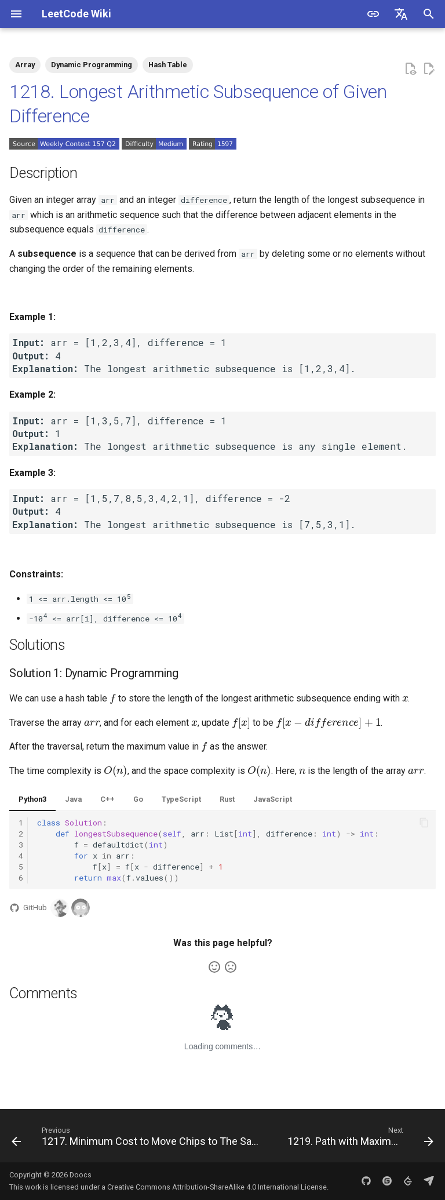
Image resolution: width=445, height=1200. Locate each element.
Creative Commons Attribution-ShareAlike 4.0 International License (217, 1187)
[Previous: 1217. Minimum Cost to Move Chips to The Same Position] (139, 1139)
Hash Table (167, 64)
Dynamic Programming (91, 64)
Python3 (32, 799)
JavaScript (272, 799)
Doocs (81, 1174)
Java (73, 799)
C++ (107, 799)
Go (138, 799)
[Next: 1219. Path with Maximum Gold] (359, 1139)
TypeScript (181, 799)
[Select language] (401, 14)
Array (25, 64)
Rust (227, 799)
